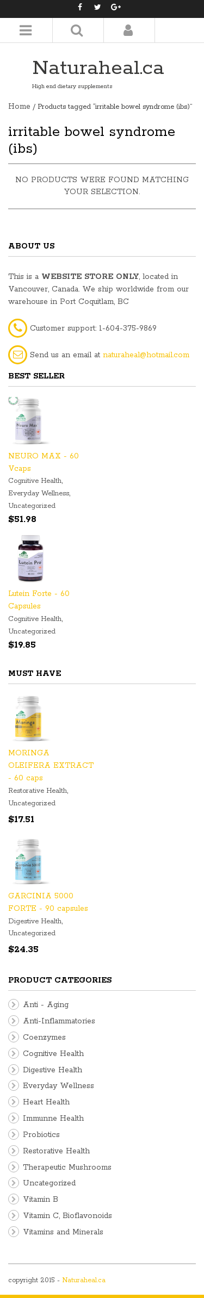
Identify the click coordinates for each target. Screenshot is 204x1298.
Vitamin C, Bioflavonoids (67, 1216)
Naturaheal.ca (98, 68)
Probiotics (41, 1135)
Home (19, 106)
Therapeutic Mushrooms (67, 1167)
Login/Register (128, 30)
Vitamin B (40, 1199)
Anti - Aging (46, 1005)
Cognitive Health (34, 481)
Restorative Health (37, 791)
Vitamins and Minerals (63, 1232)
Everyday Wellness (38, 493)
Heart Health (46, 1102)
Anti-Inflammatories (59, 1021)
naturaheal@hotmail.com (146, 355)
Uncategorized (31, 506)
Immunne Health (53, 1118)
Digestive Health (34, 921)
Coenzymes (44, 1037)
